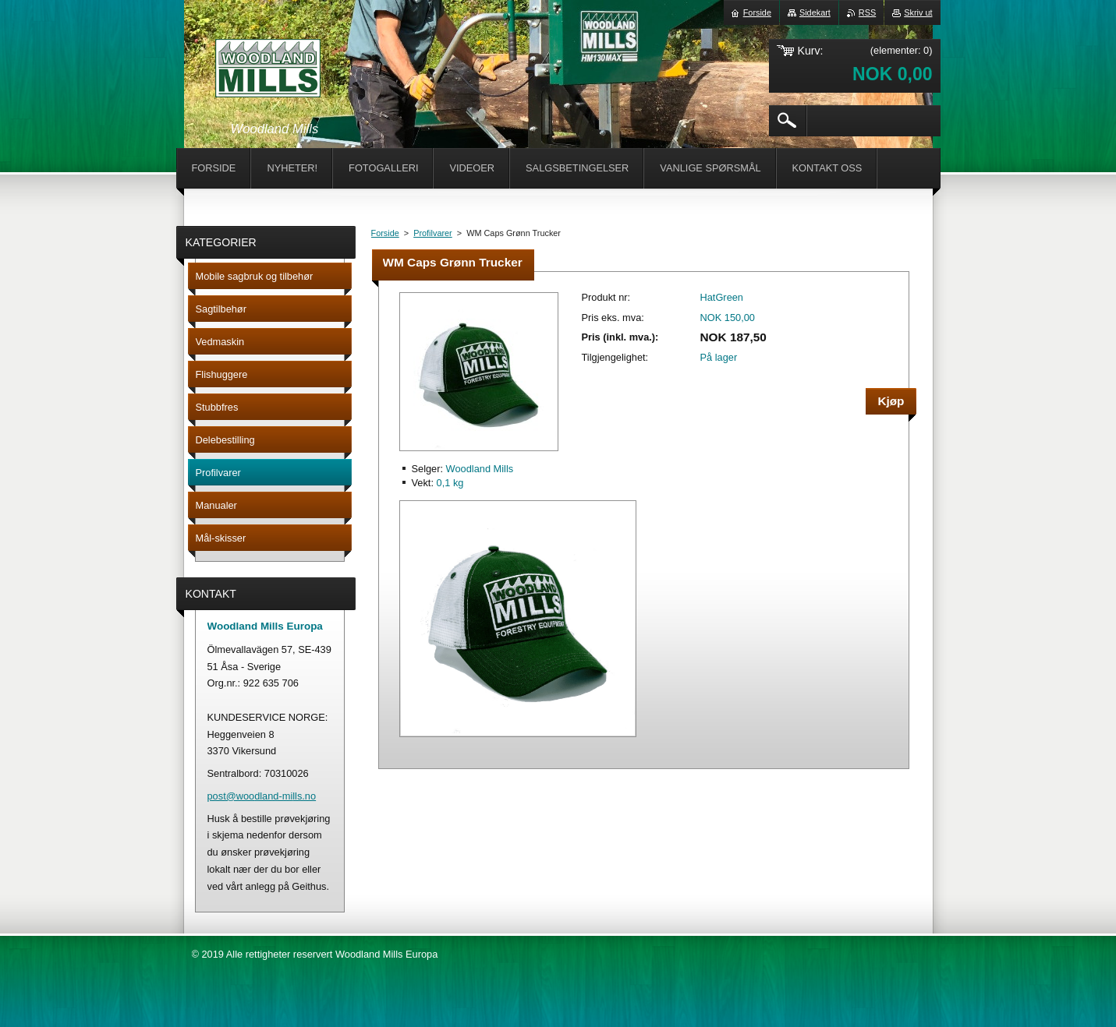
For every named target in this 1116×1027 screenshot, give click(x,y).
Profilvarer (432, 233)
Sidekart (815, 12)
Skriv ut (918, 12)
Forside (385, 233)
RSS (867, 12)
